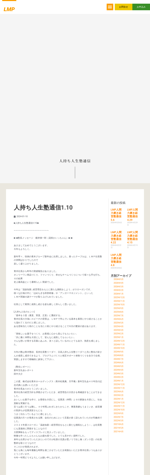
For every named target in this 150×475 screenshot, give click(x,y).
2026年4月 (119, 283)
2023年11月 (120, 388)
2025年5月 (119, 322)
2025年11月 (120, 301)
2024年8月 (119, 355)
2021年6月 (119, 424)
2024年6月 (119, 362)
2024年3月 (119, 373)
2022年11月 (120, 406)
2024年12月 (120, 341)
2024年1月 (119, 380)
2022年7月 (119, 417)
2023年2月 (119, 395)
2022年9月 (119, 413)
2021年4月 (119, 431)
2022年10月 (120, 409)
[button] (110, 7)
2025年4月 (119, 326)
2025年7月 (119, 315)
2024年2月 (119, 377)
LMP (12, 8)
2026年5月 (119, 279)
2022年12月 (120, 402)
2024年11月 (120, 344)
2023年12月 (120, 384)
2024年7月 (119, 359)
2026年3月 (119, 286)
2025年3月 (119, 330)
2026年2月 (119, 290)
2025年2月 (119, 333)
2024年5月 (119, 366)
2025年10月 (120, 304)
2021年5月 (119, 428)
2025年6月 (119, 319)
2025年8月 (119, 312)
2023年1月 (119, 399)
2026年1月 (119, 293)
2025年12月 (120, 297)
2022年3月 (119, 420)
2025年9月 (119, 308)
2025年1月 (119, 337)
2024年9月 (119, 351)
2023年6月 (119, 391)
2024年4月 (119, 370)
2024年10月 (120, 348)
